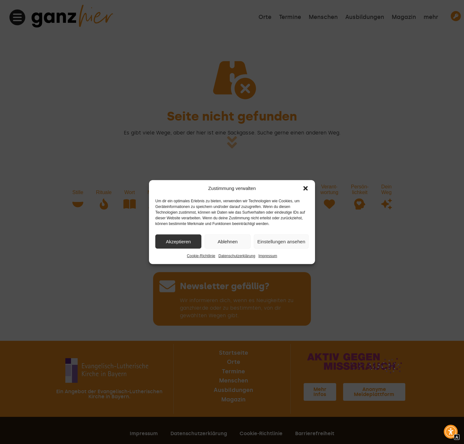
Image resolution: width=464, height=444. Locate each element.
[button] (305, 188)
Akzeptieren (178, 241)
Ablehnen (227, 241)
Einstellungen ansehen (281, 241)
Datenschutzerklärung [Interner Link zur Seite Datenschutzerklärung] (236, 256)
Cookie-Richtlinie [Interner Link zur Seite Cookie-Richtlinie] (201, 256)
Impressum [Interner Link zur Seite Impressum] (268, 256)
